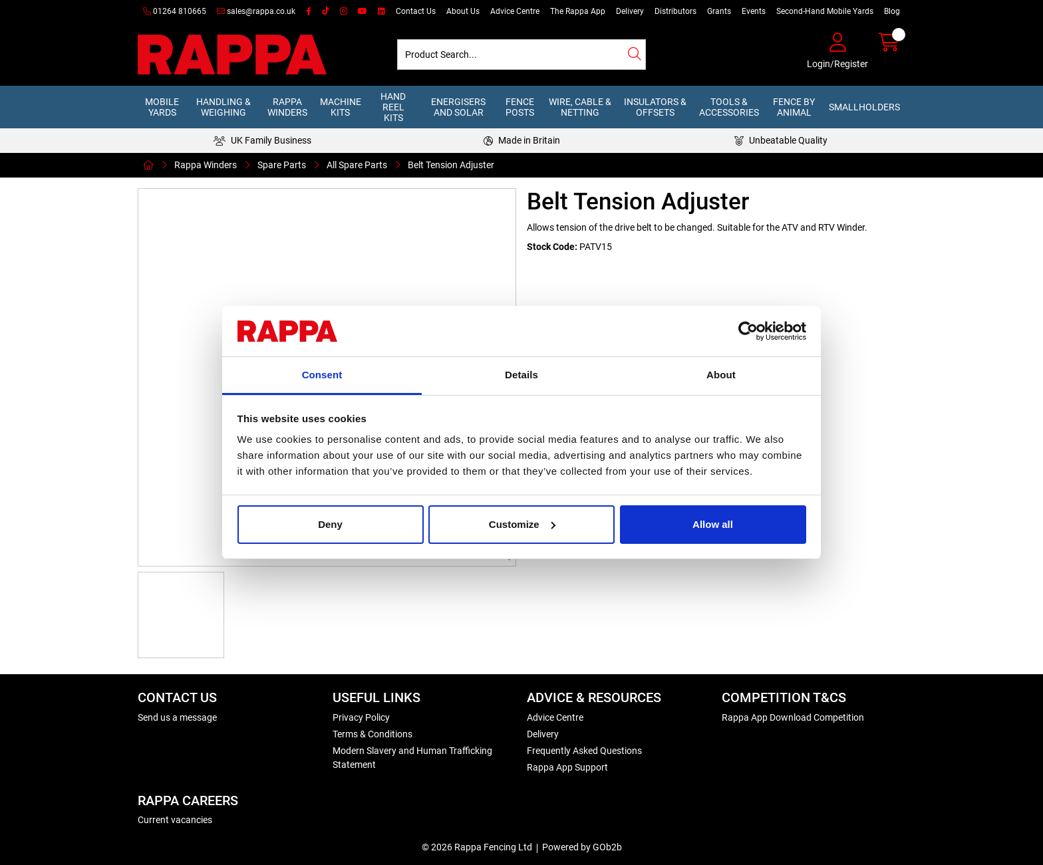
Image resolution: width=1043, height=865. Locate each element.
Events (754, 11)
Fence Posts (520, 107)
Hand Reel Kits (393, 107)
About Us (463, 11)
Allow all (712, 524)
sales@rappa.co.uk (256, 11)
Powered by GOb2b (582, 847)
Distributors (675, 11)
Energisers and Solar (458, 107)
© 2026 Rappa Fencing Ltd (477, 847)
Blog (892, 11)
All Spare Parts (357, 165)
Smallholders (864, 107)
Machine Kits (340, 107)
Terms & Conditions (372, 734)
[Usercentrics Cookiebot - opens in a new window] (748, 331)
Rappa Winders (287, 107)
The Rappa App (577, 11)
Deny (330, 524)
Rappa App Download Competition (793, 717)
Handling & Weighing (223, 107)
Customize (522, 524)
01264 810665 (174, 11)
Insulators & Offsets (655, 107)
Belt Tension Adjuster (451, 165)
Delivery (630, 11)
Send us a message (177, 717)
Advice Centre (514, 11)
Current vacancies (175, 819)
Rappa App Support (567, 767)
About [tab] (721, 374)
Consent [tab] (322, 374)
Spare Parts (281, 165)
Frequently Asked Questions (584, 750)
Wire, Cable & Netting (580, 107)
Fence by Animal (794, 107)
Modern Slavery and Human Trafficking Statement (412, 757)
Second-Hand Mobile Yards (824, 11)
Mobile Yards (162, 107)
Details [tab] (521, 374)
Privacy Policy (361, 717)
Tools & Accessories (729, 107)
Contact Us (416, 11)
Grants (719, 11)
